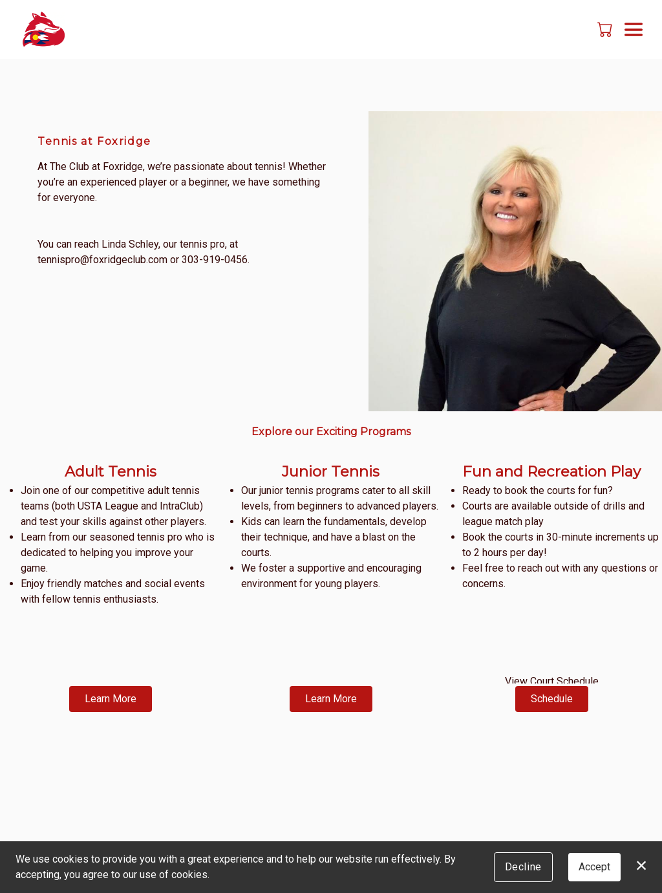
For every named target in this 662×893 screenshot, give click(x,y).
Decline (523, 867)
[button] (606, 29)
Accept (594, 867)
